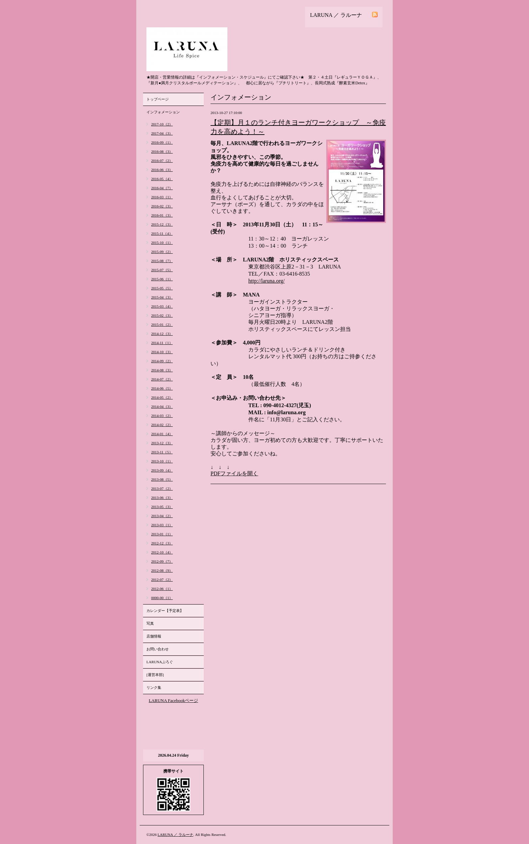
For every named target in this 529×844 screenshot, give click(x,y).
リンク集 (153, 687)
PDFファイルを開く (234, 473)
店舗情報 (153, 636)
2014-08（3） (162, 370)
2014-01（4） (162, 434)
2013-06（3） (162, 498)
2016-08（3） (162, 151)
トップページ (157, 99)
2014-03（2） (162, 416)
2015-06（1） (162, 279)
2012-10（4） (162, 552)
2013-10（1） (162, 461)
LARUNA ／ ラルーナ (175, 835)
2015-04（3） (162, 297)
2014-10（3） (162, 352)
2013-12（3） (162, 443)
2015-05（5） (162, 288)
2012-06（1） (162, 589)
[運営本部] (155, 675)
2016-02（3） (162, 206)
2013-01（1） (162, 534)
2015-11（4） (162, 233)
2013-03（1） (162, 525)
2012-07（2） (162, 580)
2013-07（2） (162, 488)
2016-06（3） (162, 170)
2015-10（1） (162, 243)
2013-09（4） (162, 470)
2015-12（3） (162, 224)
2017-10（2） (162, 124)
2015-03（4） (162, 306)
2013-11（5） (162, 452)
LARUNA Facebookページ (173, 700)
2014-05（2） (162, 397)
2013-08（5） (162, 479)
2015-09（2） (162, 252)
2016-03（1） (162, 197)
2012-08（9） (162, 570)
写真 (150, 623)
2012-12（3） (162, 543)
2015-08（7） (162, 261)
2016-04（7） (162, 188)
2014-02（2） (162, 425)
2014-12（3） (162, 334)
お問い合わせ (157, 649)
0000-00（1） (162, 598)
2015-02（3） (162, 315)
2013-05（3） (162, 507)
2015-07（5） (162, 270)
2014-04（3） (162, 406)
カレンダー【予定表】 (165, 611)
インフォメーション (163, 112)
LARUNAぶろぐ (159, 662)
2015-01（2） (162, 324)
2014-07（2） (162, 379)
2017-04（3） (162, 133)
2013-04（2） (162, 516)
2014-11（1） (162, 343)
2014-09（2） (162, 361)
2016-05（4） (162, 179)
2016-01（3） (162, 215)
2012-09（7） (162, 561)
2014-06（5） (162, 388)
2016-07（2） (162, 161)
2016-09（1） (162, 142)
